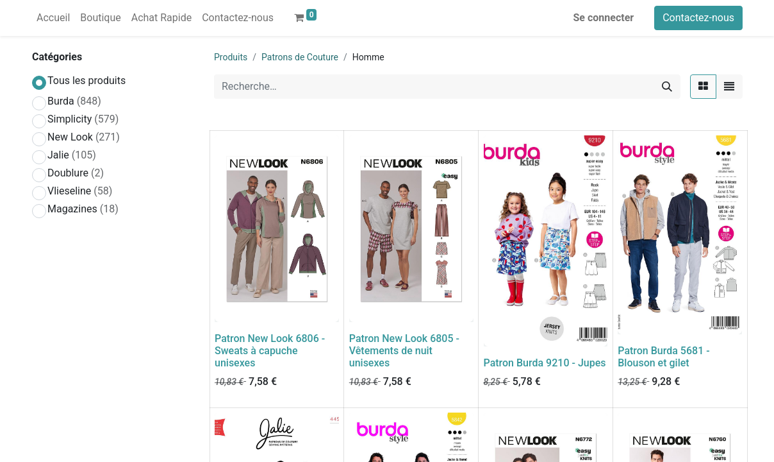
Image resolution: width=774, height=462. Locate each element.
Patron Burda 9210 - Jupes (545, 363)
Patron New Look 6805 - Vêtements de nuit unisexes (404, 350)
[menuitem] (53, 18)
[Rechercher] (667, 86)
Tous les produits (86, 80)
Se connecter (603, 18)
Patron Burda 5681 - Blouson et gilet (663, 357)
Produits (230, 57)
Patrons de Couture (299, 57)
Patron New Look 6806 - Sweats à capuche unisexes (270, 350)
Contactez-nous (698, 18)
